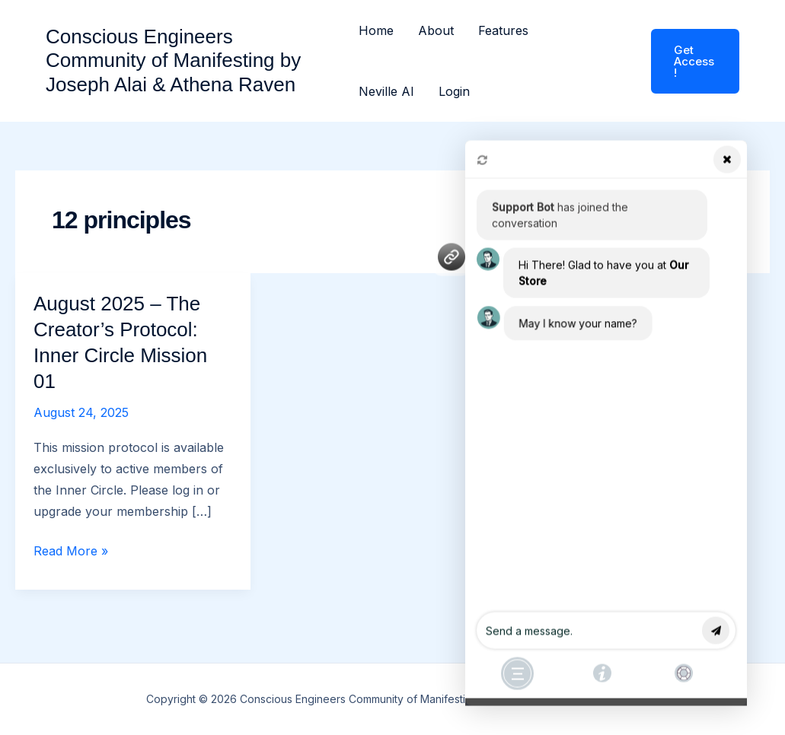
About (436, 30)
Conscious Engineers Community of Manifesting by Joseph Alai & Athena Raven (173, 60)
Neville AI (386, 91)
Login (454, 91)
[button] (685, 61)
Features (503, 30)
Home (376, 30)
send (716, 627)
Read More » (71, 551)
